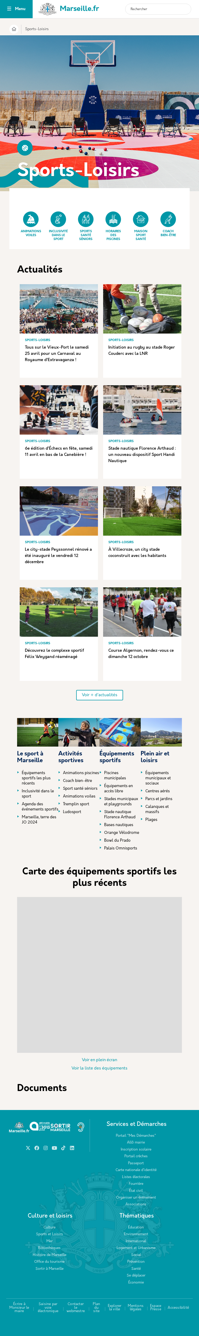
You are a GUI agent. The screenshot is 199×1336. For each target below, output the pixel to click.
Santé (136, 1269)
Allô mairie (136, 1142)
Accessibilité (178, 1308)
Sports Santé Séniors (86, 226)
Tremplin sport (76, 804)
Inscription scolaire (136, 1149)
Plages (151, 820)
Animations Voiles (31, 224)
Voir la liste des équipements (99, 1068)
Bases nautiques (118, 825)
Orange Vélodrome (121, 833)
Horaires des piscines (113, 226)
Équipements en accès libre (118, 788)
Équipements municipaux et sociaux (158, 778)
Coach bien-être (168, 224)
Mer (49, 1241)
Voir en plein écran (99, 1060)
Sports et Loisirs (49, 1234)
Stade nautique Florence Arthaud (120, 814)
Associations (135, 1204)
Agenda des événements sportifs (40, 807)
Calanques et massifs (157, 809)
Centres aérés (157, 791)
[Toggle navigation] (9, 9)
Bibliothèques (49, 1248)
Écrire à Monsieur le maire (19, 1307)
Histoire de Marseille (49, 1255)
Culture (49, 1227)
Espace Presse (155, 1307)
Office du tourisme (49, 1262)
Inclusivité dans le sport (58, 226)
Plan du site (96, 1307)
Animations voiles (79, 797)
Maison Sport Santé (140, 226)
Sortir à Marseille (49, 1269)
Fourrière (136, 1184)
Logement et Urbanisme (136, 1248)
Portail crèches (136, 1156)
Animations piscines (81, 773)
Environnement (136, 1234)
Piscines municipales (115, 775)
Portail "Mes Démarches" (136, 1136)
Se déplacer (136, 1275)
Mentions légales (136, 1307)
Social (136, 1255)
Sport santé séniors (80, 789)
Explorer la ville (115, 1307)
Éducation (136, 1227)
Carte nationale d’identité (136, 1170)
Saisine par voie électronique (48, 1307)
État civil (136, 1191)
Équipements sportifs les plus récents (36, 778)
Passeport (136, 1163)
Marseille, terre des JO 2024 (39, 820)
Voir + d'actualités (99, 695)
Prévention (136, 1262)
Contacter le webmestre (76, 1307)
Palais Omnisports (120, 848)
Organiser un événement (136, 1197)
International (136, 1241)
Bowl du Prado (117, 841)
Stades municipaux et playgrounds (121, 801)
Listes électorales (136, 1177)
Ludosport (72, 812)
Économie (136, 1282)
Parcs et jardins (158, 799)
